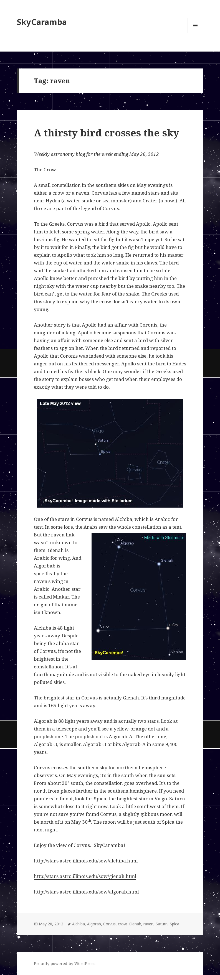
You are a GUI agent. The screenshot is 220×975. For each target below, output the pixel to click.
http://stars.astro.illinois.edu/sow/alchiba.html (86, 860)
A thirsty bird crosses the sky (106, 132)
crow (122, 923)
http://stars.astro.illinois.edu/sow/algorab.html (86, 892)
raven (148, 923)
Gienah (135, 923)
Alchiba (78, 923)
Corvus (109, 923)
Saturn (162, 923)
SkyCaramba (42, 21)
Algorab (94, 923)
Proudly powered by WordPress (64, 963)
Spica (174, 923)
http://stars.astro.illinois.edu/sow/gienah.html (85, 876)
